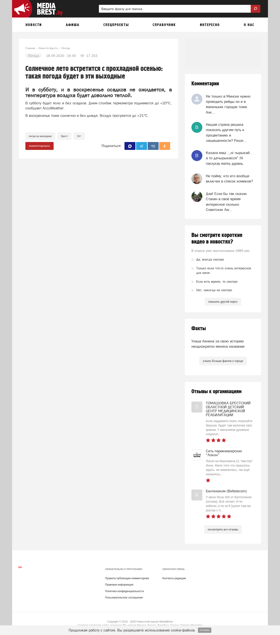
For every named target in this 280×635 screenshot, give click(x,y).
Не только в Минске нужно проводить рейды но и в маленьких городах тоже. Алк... (228, 104)
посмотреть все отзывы (223, 529)
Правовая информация (119, 584)
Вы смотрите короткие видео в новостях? (216, 238)
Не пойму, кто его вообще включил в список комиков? (229, 178)
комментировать (39, 145)
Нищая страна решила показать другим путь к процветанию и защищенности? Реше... (226, 132)
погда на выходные (40, 136)
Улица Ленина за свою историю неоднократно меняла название (218, 344)
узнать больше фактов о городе (223, 361)
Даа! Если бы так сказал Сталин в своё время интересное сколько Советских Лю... (226, 201)
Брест (64, 136)
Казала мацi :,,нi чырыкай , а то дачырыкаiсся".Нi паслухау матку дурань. (229, 158)
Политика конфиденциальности (124, 591)
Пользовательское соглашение (124, 597)
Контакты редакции (174, 578)
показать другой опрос (223, 301)
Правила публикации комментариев (127, 578)
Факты (198, 328)
